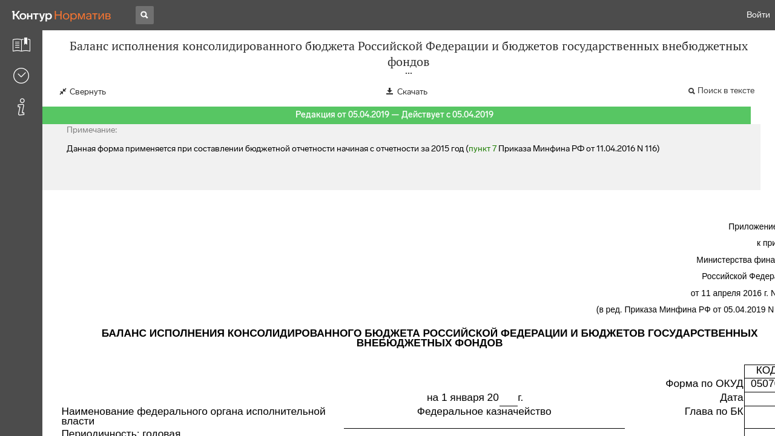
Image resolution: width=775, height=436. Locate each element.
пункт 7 (482, 149)
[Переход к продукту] (61, 15)
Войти (758, 15)
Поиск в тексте (726, 90)
